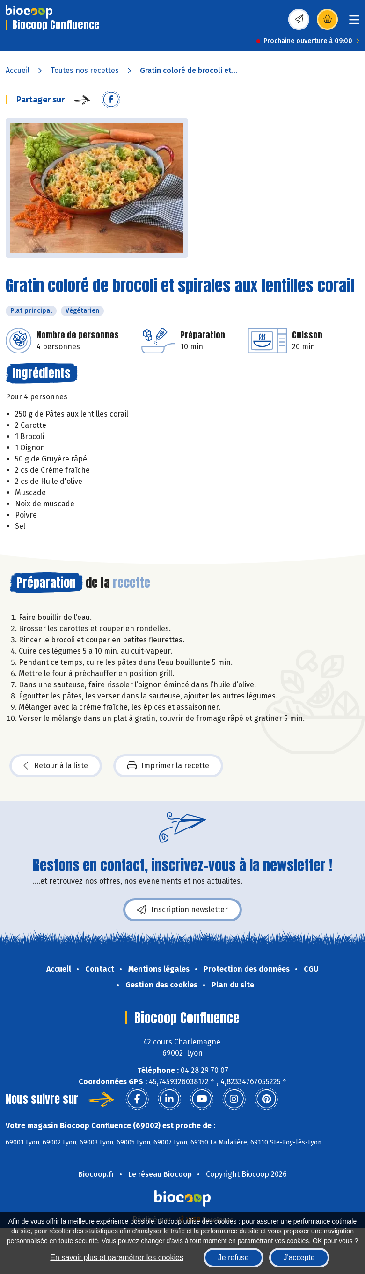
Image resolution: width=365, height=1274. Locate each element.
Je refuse (233, 1257)
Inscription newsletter (182, 909)
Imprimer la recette (168, 765)
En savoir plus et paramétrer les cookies (116, 1257)
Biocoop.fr (96, 1174)
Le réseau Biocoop (160, 1174)
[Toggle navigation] (354, 23)
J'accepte (299, 1257)
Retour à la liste (55, 765)
